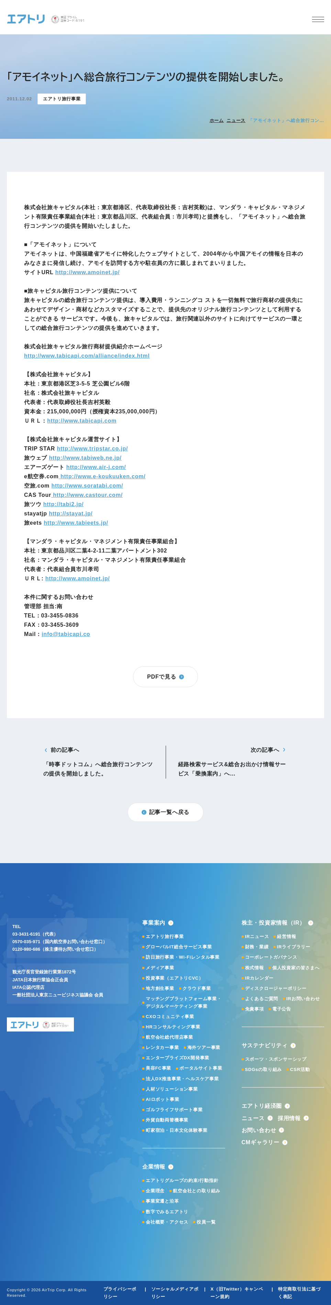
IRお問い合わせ (303, 998)
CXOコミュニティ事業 (170, 1016)
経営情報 (286, 936)
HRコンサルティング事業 (173, 1026)
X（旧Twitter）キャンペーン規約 (236, 1292)
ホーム (217, 120)
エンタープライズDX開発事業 (177, 1057)
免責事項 (254, 1009)
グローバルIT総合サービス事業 (179, 946)
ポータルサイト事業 (200, 1068)
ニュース (236, 120)
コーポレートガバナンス (271, 957)
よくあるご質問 (261, 998)
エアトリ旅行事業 (165, 936)
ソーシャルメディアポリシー (175, 1292)
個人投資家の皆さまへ (296, 967)
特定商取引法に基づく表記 (299, 1292)
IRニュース (257, 936)
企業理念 (155, 1190)
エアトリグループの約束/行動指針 (182, 1180)
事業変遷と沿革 (162, 1201)
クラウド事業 (197, 988)
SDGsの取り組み (263, 1069)
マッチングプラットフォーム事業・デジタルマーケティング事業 (184, 1002)
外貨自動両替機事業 (167, 1120)
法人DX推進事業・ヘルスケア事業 (182, 1078)
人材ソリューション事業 (172, 1089)
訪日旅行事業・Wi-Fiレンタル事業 (183, 957)
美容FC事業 (158, 1068)
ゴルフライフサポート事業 (174, 1109)
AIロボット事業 (162, 1099)
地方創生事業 (160, 988)
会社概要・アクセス (167, 1222)
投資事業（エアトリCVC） (174, 978)
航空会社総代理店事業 (169, 1037)
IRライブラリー (293, 946)
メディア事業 (160, 967)
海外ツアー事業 (204, 1047)
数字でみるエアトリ (167, 1211)
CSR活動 (300, 1069)
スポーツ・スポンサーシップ (276, 1059)
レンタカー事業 (162, 1047)
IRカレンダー (259, 978)
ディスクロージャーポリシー (276, 988)
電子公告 (281, 1009)
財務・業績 (257, 946)
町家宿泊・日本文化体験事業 (176, 1130)
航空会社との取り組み (196, 1190)
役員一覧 (206, 1222)
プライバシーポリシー (120, 1292)
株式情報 (254, 967)
